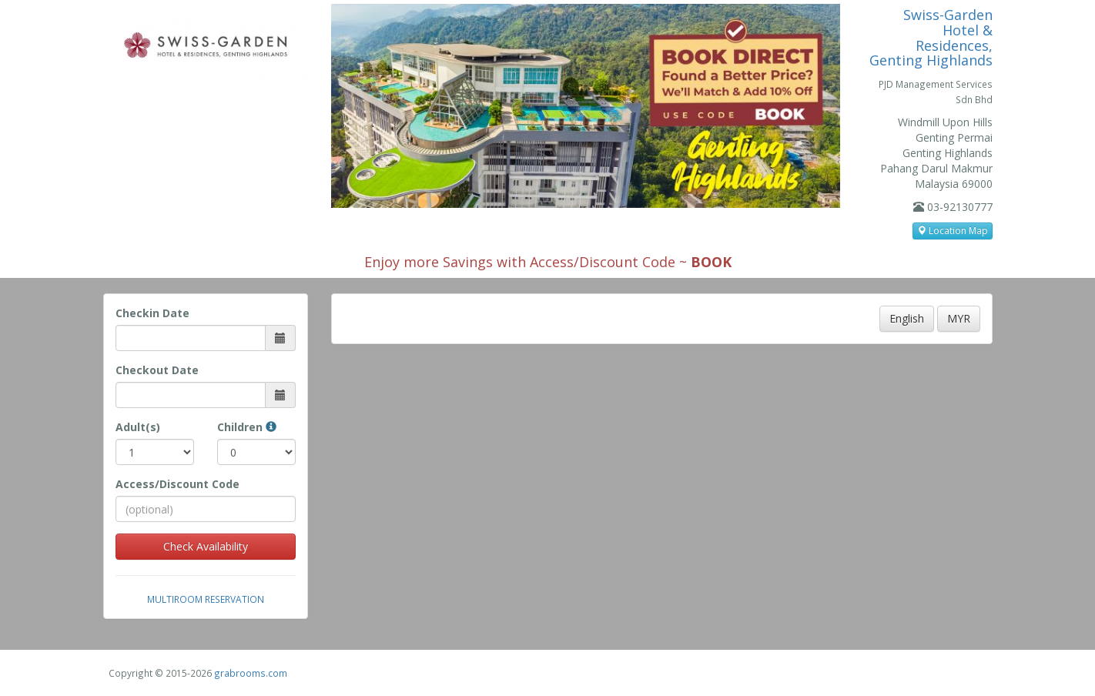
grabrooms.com (250, 673)
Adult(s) (138, 427)
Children (246, 427)
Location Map (952, 230)
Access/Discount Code (177, 484)
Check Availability (205, 546)
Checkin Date (152, 313)
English (906, 318)
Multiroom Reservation (205, 599)
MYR (958, 318)
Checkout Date (157, 370)
